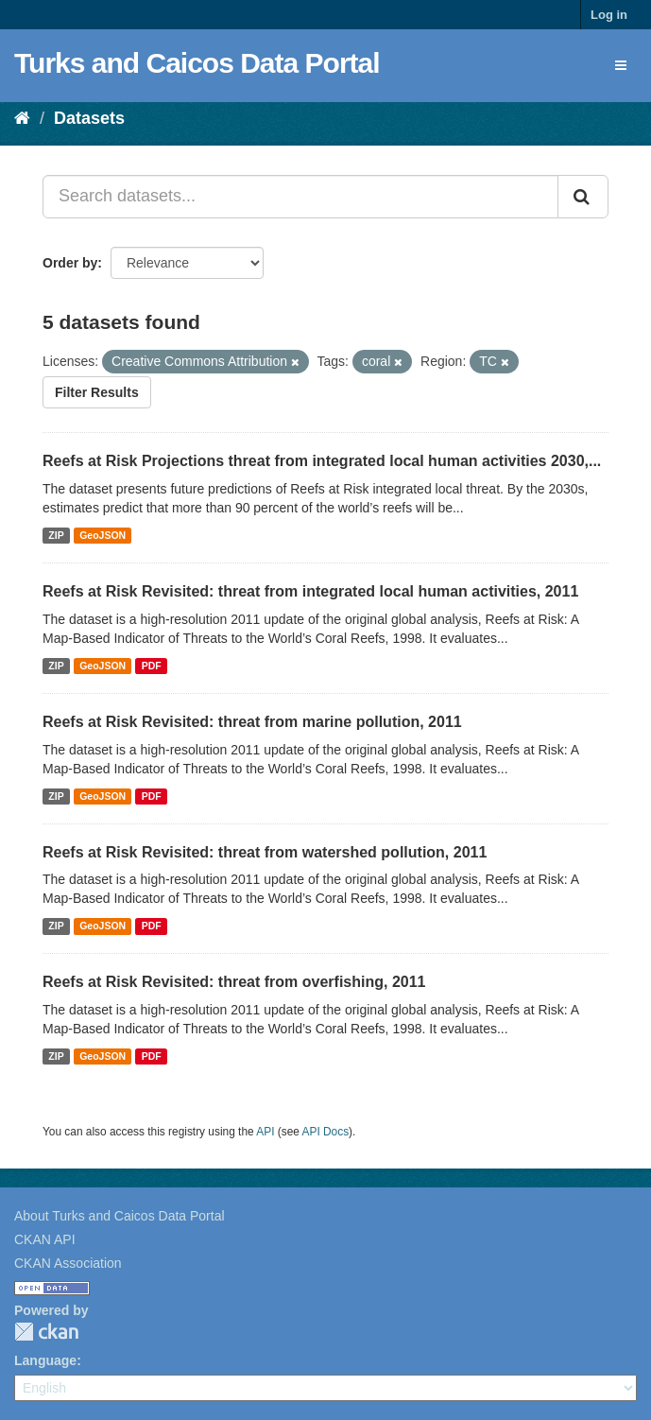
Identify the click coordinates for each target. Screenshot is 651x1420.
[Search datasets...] (300, 196)
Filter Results (97, 392)
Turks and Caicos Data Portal (197, 62)
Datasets (89, 118)
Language (45, 1360)
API (265, 1131)
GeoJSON (102, 535)
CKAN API (45, 1239)
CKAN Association (68, 1263)
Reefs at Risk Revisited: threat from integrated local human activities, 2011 (310, 591)
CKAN (46, 1332)
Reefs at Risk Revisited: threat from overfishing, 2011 (234, 982)
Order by (70, 262)
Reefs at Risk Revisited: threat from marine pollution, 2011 (252, 722)
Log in (609, 15)
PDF (152, 665)
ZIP (55, 535)
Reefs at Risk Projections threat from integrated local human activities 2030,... (322, 461)
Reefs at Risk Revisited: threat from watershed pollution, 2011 (265, 852)
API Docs (326, 1131)
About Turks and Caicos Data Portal (119, 1215)
